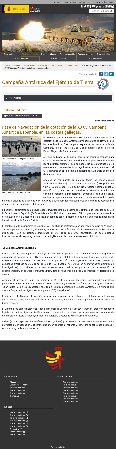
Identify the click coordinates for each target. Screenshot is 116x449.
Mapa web (14, 382)
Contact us (14, 396)
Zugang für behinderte (19, 385)
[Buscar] (111, 11)
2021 (77, 66)
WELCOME (109, 2)
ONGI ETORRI (88, 2)
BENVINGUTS (67, 2)
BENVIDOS (77, 2)
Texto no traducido (11, 54)
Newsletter (14, 429)
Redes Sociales (16, 432)
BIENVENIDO (56, 2)
